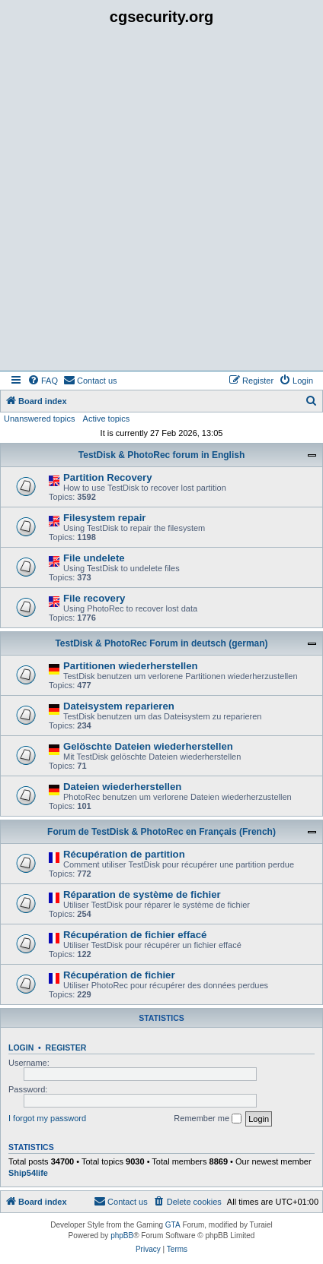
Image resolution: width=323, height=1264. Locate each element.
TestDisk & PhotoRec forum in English (161, 455)
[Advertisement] (161, 202)
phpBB (121, 1235)
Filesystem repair (104, 517)
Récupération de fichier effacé (134, 934)
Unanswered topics (39, 418)
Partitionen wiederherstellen (130, 666)
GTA (173, 1225)
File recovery (94, 598)
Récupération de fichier (119, 975)
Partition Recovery (107, 477)
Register (66, 1047)
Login (21, 1047)
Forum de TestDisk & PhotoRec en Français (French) (161, 831)
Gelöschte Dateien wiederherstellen (148, 746)
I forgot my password (47, 1118)
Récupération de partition (124, 854)
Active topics (106, 418)
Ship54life (28, 1172)
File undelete (94, 558)
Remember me (207, 1119)
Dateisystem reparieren (118, 706)
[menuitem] (42, 380)
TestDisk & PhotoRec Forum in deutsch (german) (161, 643)
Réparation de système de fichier (142, 894)
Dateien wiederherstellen (122, 786)
